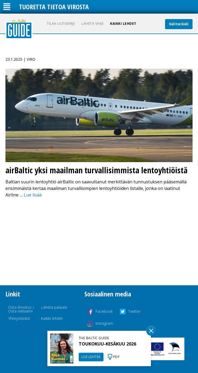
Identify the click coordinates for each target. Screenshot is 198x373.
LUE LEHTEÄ (91, 356)
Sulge (151, 331)
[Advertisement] (99, 242)
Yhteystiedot (19, 318)
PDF (116, 356)
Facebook (104, 311)
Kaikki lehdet (123, 23)
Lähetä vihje (92, 23)
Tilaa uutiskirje (61, 23)
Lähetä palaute (54, 307)
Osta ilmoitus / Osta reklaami (21, 309)
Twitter (134, 311)
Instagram (104, 323)
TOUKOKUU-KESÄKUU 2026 (107, 344)
